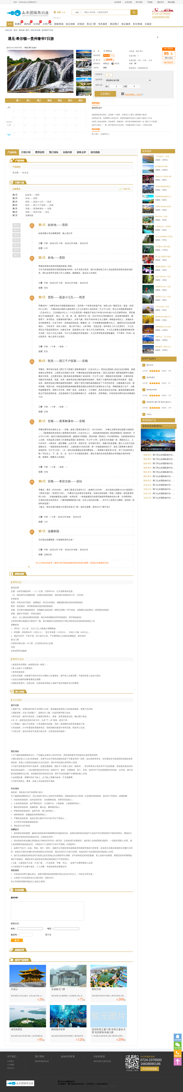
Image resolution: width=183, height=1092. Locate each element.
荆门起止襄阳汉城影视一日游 (164, 257)
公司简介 (10, 1061)
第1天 (16, 225)
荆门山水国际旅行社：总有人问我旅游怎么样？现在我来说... (164, 476)
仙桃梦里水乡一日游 (163, 287)
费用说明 (39, 152)
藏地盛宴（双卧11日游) (164, 347)
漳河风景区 (16, 1029)
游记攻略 (70, 24)
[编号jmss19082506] (14, 48)
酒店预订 (114, 24)
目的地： (96, 68)
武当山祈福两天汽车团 (163, 237)
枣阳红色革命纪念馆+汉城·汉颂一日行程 (164, 207)
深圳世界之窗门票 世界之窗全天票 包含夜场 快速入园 (160, 402)
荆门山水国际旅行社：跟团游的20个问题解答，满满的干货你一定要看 (164, 480)
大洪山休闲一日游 (162, 307)
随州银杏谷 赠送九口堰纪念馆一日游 (164, 317)
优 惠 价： (97, 60)
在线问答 (67, 152)
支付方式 (10, 1068)
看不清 (48, 935)
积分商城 (137, 24)
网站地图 (171, 2)
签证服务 (126, 24)
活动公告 (147, 485)
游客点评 (81, 152)
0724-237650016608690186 (161, 13)
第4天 (16, 240)
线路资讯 (147, 455)
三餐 (40, 243)
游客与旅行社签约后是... (103, 1061)
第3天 (16, 235)
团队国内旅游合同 (42, 1061)
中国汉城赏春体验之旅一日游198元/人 (164, 187)
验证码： (15, 935)
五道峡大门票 (58, 989)
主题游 (148, 24)
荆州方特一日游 (161, 217)
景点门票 (91, 24)
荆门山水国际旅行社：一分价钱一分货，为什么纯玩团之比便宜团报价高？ (164, 489)
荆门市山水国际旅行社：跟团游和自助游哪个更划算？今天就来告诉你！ (164, 459)
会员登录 (117, 2)
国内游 (27, 24)
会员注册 (128, 2)
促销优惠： (97, 55)
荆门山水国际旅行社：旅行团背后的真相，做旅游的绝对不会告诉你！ (164, 493)
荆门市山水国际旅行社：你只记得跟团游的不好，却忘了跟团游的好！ (158, 449)
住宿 (40, 248)
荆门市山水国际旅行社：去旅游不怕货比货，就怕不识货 (164, 463)
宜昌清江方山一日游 (163, 297)
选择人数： (99, 85)
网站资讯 (147, 459)
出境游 (36, 24)
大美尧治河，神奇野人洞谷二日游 (164, 227)
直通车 (18, 24)
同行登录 (139, 2)
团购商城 (58, 24)
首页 (10, 24)
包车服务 (102, 24)
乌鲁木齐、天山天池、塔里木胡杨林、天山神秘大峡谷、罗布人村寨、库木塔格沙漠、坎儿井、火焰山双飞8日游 (164, 337)
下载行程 (126, 189)
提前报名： (97, 64)
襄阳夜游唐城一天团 (163, 267)
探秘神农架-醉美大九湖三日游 (164, 197)
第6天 (16, 250)
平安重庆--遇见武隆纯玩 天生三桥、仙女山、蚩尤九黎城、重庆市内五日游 (164, 247)
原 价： (97, 51)
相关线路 (95, 152)
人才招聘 (10, 1065)
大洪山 (14, 989)
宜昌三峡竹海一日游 (163, 277)
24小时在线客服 (150, 1069)
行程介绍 (25, 152)
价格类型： (99, 74)
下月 (9, 135)
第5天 (16, 245)
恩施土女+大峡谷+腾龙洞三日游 (164, 176)
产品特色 (12, 152)
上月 (9, 107)
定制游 (80, 24)
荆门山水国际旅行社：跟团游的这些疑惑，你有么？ (164, 498)
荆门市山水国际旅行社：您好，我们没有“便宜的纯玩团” (164, 468)
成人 (109, 75)
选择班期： (99, 80)
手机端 (149, 2)
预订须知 (53, 152)
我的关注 (160, 2)
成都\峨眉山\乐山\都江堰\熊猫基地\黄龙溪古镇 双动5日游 (164, 327)
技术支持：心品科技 (108, 1086)
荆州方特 (96, 989)
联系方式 (15, 924)
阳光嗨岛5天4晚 (161, 166)
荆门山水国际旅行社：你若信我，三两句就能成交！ (164, 485)
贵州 (27, 30)
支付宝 (115, 64)
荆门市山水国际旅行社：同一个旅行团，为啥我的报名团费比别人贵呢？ (164, 455)
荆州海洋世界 (58, 1029)
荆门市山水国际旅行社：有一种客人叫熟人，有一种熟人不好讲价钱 (164, 472)
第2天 (16, 230)
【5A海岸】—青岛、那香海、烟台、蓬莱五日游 (164, 156)
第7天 (16, 255)
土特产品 (47, 24)
